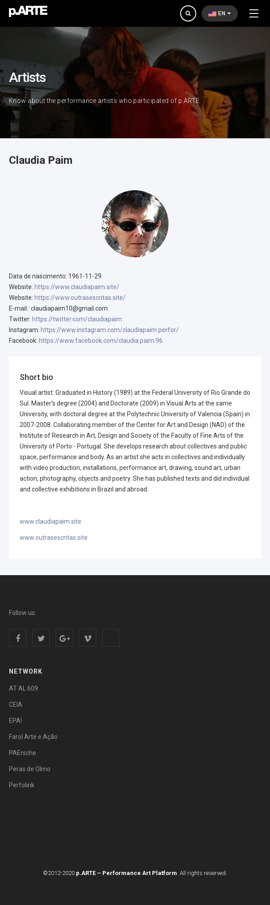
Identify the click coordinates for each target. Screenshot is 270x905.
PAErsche (22, 752)
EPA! (15, 720)
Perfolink (21, 785)
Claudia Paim (40, 160)
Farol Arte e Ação (33, 736)
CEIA (15, 704)
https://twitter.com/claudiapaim (77, 319)
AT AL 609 (23, 688)
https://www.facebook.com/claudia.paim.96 (101, 340)
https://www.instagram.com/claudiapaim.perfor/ (110, 329)
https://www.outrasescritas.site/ (80, 297)
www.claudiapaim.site (50, 521)
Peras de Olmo (30, 769)
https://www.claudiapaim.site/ (76, 286)
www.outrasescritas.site (54, 537)
